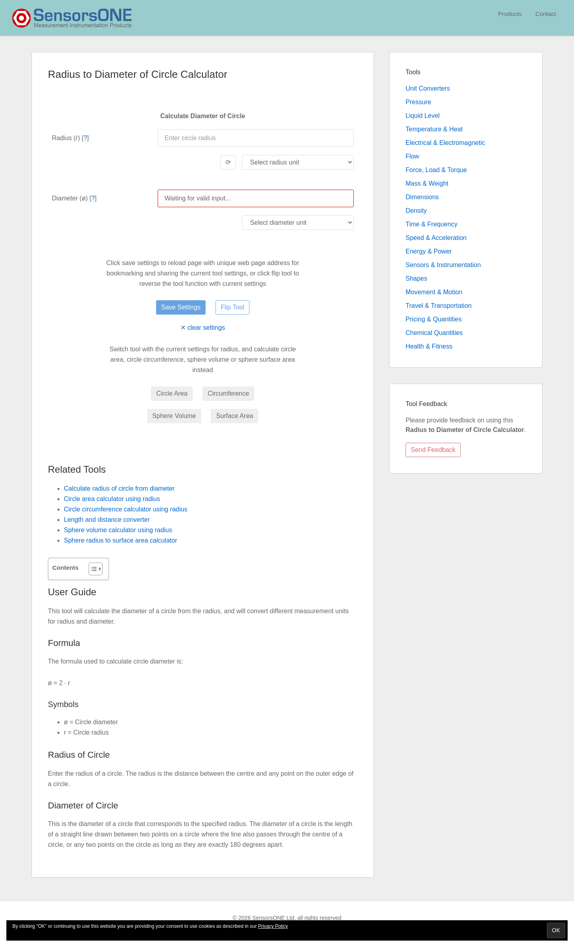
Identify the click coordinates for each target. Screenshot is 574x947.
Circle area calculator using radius (112, 498)
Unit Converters (428, 88)
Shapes (416, 278)
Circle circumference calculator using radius (125, 509)
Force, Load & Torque (436, 169)
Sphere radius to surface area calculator (120, 540)
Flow (412, 156)
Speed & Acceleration (436, 237)
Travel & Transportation (439, 305)
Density (416, 210)
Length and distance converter (107, 519)
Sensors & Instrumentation (443, 265)
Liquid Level (422, 115)
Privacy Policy (273, 926)
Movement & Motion (434, 292)
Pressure (418, 102)
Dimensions (422, 197)
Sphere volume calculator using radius (118, 530)
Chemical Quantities (434, 332)
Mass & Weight (427, 183)
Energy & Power (429, 251)
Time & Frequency (431, 224)
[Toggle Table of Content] (92, 569)
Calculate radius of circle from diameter (119, 488)
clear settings (206, 327)
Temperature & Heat (434, 129)
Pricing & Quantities (434, 319)
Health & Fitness (429, 346)
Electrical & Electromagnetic (445, 142)
